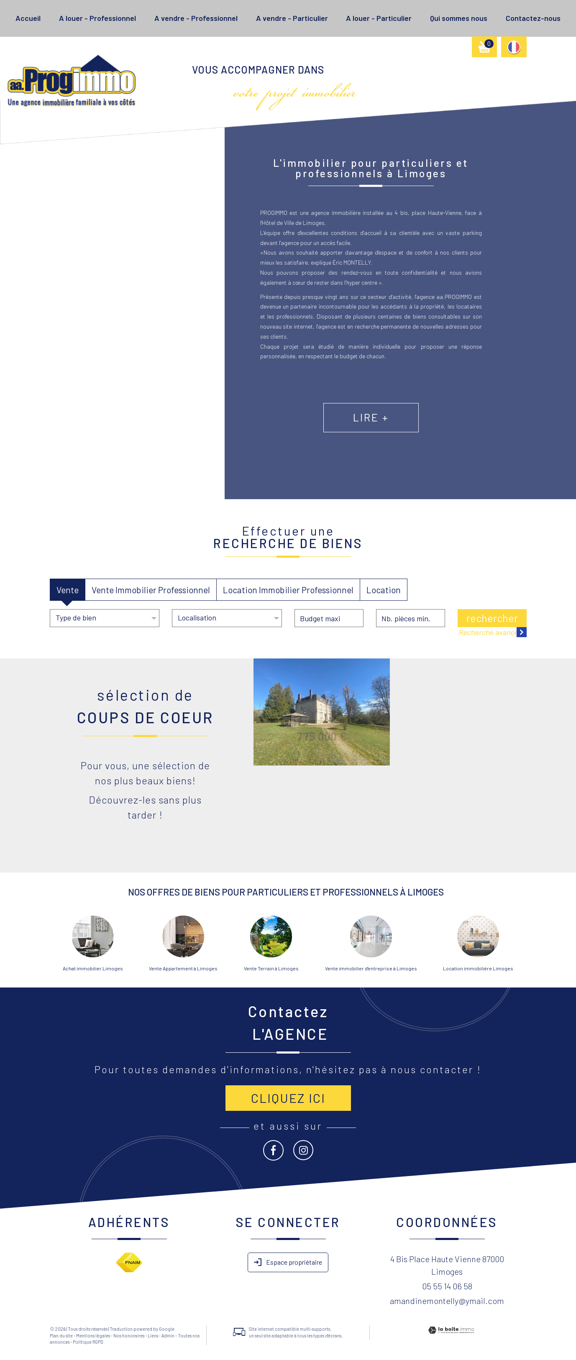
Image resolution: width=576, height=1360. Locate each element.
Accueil (28, 18)
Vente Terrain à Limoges (271, 968)
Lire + (408, 429)
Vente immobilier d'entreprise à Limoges (371, 968)
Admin (167, 1335)
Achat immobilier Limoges (93, 968)
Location (383, 589)
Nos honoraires (128, 1335)
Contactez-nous (533, 18)
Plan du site (61, 1335)
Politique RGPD (88, 1342)
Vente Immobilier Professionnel (151, 589)
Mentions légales (93, 1335)
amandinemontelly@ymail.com (447, 1301)
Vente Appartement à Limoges (183, 968)
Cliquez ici (288, 1097)
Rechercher (492, 618)
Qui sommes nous (458, 18)
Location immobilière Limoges (478, 968)
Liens (153, 1335)
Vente (67, 589)
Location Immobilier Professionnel (288, 589)
